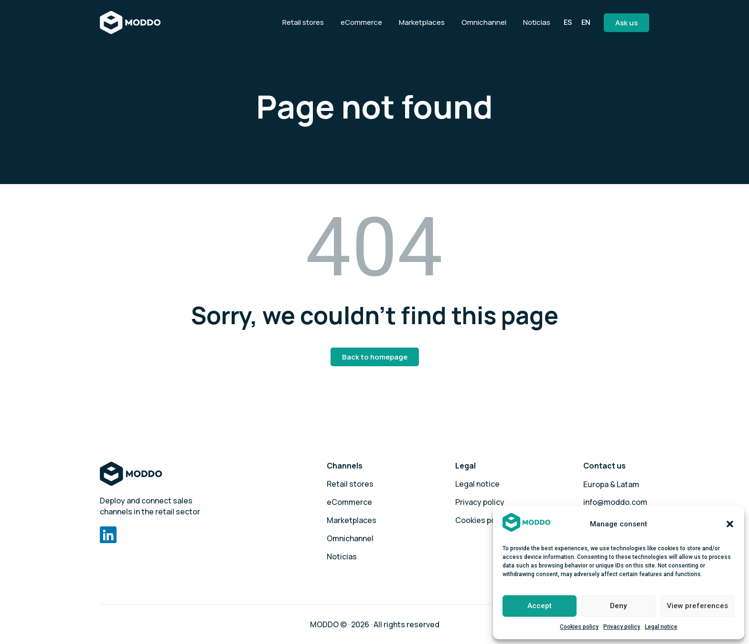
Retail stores (350, 484)
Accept (539, 605)
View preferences (697, 605)
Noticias (342, 556)
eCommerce (349, 502)
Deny (618, 605)
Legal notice (661, 626)
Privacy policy (621, 626)
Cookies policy (579, 626)
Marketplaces (351, 520)
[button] (730, 524)
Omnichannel (350, 538)
